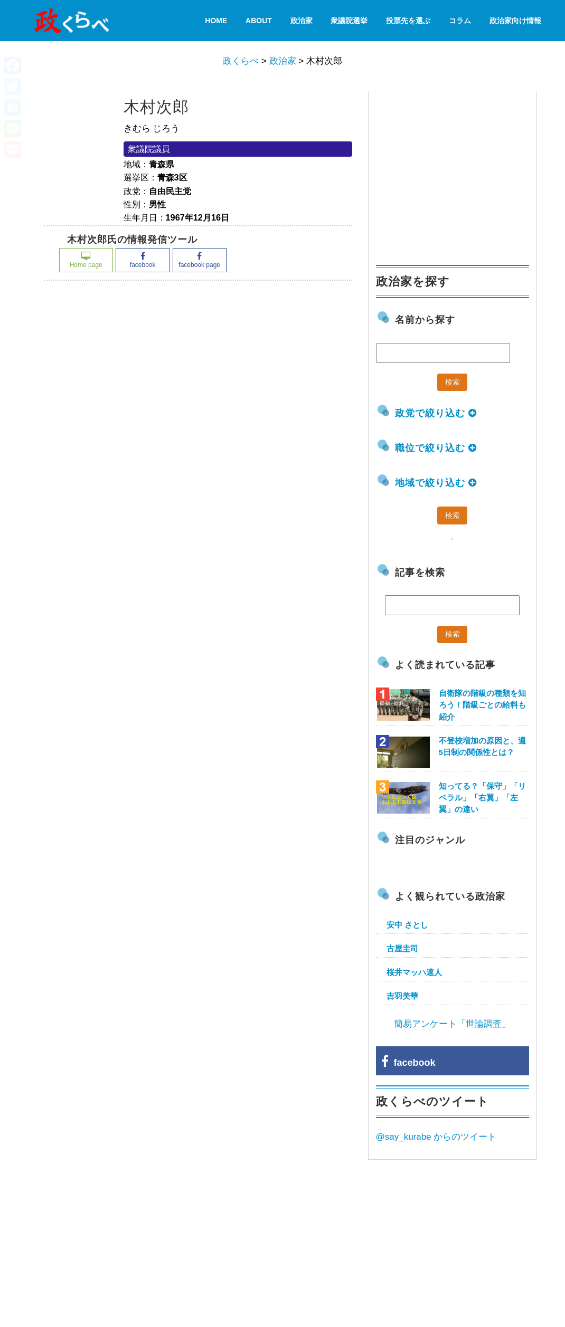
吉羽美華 (402, 995)
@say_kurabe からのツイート (436, 1137)
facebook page (199, 260)
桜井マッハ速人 (414, 972)
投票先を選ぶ (408, 20)
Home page (86, 260)
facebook (143, 260)
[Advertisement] (455, 173)
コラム (460, 20)
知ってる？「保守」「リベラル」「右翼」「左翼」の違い (482, 797)
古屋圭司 (402, 948)
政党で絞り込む (436, 413)
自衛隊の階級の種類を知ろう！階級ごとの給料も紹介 (482, 705)
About (259, 20)
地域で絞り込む (436, 483)
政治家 (301, 20)
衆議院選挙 (349, 20)
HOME (216, 20)
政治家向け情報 (515, 20)
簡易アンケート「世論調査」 (452, 1024)
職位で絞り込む (436, 448)
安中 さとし (407, 924)
